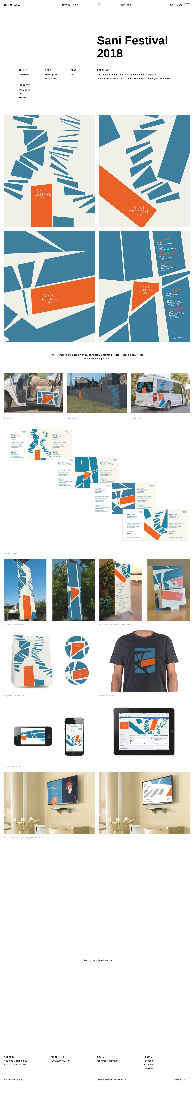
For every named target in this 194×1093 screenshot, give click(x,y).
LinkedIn (148, 1068)
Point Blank (120, 1080)
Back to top (181, 1080)
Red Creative (12, 5)
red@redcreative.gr (107, 1061)
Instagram (148, 1064)
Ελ (171, 5)
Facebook (148, 1061)
